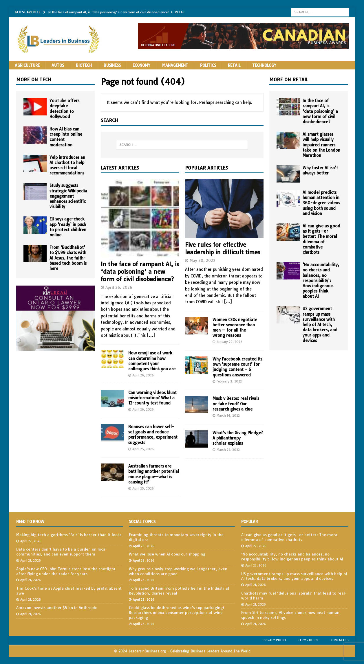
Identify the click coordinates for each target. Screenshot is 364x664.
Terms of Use (308, 640)
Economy (141, 65)
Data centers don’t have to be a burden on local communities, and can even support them (61, 551)
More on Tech (33, 79)
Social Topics (142, 521)
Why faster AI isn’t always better (320, 170)
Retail (234, 65)
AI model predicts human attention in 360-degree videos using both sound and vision (321, 203)
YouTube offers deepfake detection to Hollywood (64, 108)
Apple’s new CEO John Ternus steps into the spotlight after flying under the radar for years (66, 571)
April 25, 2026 (143, 449)
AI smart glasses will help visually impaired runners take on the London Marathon (321, 145)
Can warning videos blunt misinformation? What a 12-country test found (152, 398)
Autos (58, 65)
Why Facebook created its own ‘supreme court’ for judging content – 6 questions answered (237, 367)
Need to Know (30, 521)
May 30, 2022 (202, 260)
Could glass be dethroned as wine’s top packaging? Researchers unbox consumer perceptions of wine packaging (176, 612)
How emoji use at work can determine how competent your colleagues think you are (151, 360)
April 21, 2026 (30, 560)
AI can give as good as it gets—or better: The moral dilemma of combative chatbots (321, 239)
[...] (151, 335)
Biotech (84, 65)
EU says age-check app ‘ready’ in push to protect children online (68, 227)
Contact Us (340, 640)
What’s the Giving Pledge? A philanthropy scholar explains (238, 438)
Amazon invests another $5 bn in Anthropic (56, 607)
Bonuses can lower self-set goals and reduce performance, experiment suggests (153, 434)
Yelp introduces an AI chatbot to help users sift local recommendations (67, 165)
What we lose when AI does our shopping (167, 554)
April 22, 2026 (30, 541)
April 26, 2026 (118, 287)
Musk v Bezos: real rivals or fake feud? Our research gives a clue (236, 403)
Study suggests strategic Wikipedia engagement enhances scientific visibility (68, 196)
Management (175, 65)
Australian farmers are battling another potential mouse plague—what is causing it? (153, 474)
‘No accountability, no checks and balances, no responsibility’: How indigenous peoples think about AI (321, 280)
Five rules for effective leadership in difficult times (222, 248)
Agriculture (27, 65)
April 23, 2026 (143, 546)
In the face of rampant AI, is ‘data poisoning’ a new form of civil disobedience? (140, 271)
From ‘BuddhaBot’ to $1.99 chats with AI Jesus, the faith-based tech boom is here (68, 258)
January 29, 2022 (229, 342)
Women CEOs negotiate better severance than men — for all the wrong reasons (235, 327)
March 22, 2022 (228, 450)
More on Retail (288, 79)
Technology (264, 65)
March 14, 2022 (228, 415)
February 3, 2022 (229, 381)
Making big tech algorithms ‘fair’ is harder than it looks (68, 534)
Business (112, 65)
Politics (208, 65)
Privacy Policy (274, 640)
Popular (249, 521)
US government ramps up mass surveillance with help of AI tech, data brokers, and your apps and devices (320, 324)
